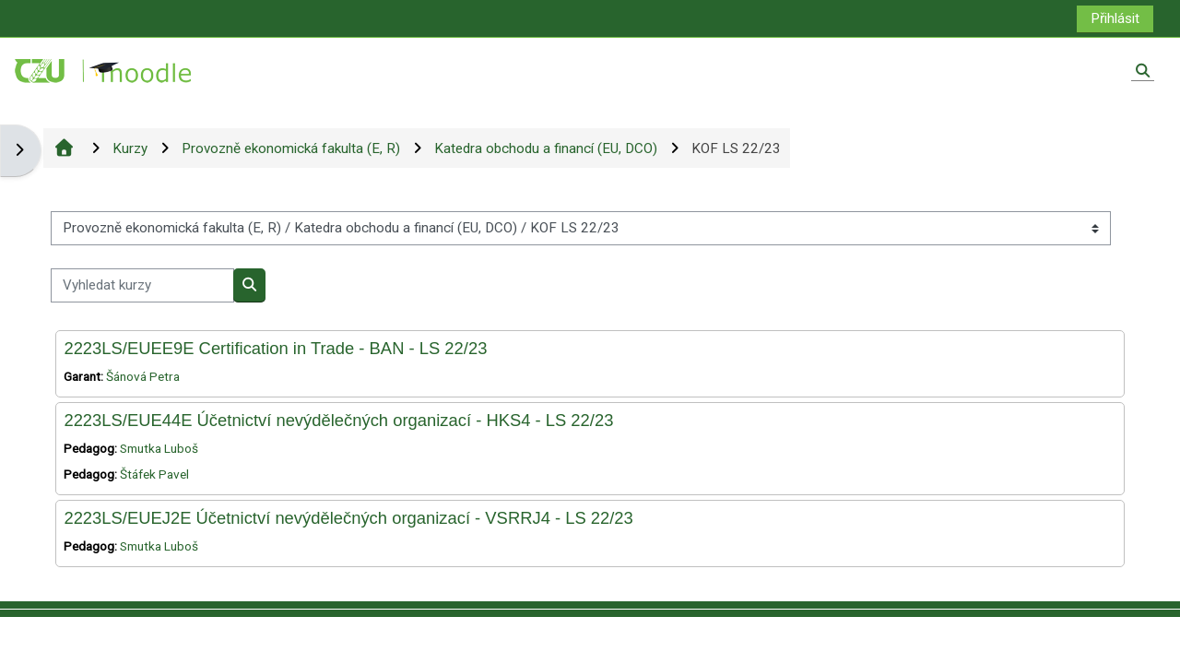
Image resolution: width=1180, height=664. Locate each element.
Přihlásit (1115, 18)
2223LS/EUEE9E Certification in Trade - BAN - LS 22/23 (275, 348)
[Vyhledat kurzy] (142, 285)
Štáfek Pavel (154, 474)
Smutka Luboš (159, 448)
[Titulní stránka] (104, 70)
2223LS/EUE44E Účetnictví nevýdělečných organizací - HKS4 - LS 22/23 (338, 420)
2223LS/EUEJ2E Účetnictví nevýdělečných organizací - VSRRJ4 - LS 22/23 (348, 518)
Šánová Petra (143, 376)
